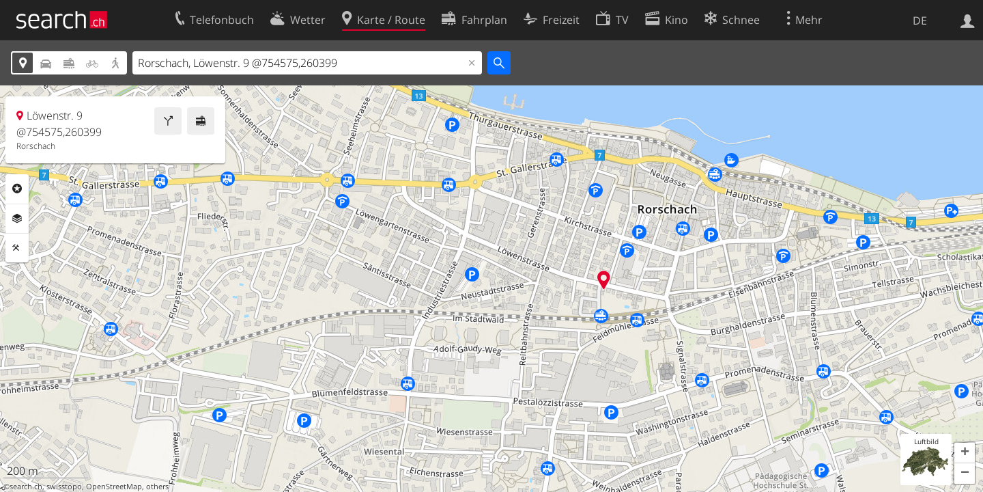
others (157, 486)
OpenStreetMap (114, 486)
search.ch (26, 486)
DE (920, 20)
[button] (964, 453)
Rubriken (17, 188)
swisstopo (64, 486)
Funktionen (17, 248)
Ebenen (17, 218)
